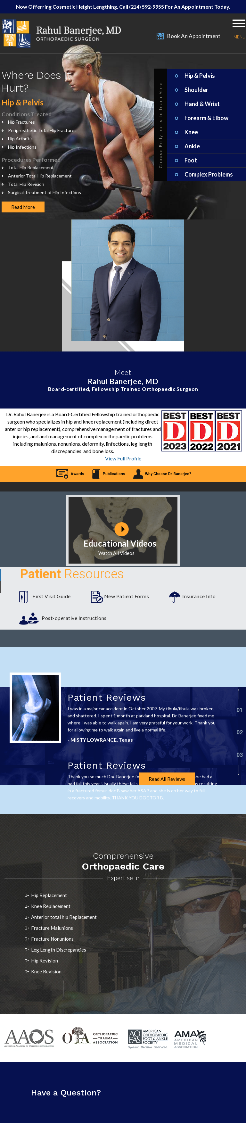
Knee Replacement (50, 906)
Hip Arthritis (20, 138)
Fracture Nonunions (52, 939)
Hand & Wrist (202, 103)
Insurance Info (199, 596)
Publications (114, 474)
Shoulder (196, 89)
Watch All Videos (116, 553)
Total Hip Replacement (31, 167)
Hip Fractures (21, 122)
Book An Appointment (193, 36)
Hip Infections (22, 147)
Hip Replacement (49, 895)
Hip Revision (44, 960)
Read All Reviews (167, 779)
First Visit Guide (51, 596)
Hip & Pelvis (199, 75)
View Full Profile (123, 458)
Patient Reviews (107, 697)
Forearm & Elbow (206, 117)
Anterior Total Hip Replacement (40, 175)
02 (239, 732)
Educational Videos (120, 543)
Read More (23, 207)
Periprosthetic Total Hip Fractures (42, 130)
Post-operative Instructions (74, 618)
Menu (239, 36)
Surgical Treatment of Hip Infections (44, 192)
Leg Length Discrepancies (58, 950)
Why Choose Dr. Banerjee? (168, 474)
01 (239, 709)
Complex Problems (208, 174)
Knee (191, 132)
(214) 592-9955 (147, 7)
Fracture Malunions (52, 928)
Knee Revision (46, 971)
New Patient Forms (126, 596)
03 (239, 754)
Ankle (192, 146)
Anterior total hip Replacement (64, 917)
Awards (77, 474)
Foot (190, 160)
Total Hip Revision (26, 184)
